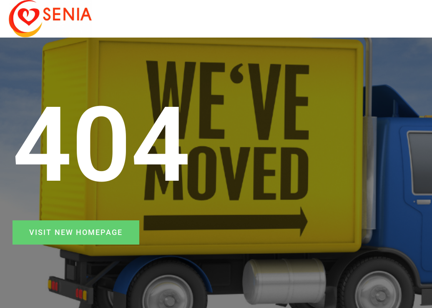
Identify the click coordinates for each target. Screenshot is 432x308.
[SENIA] (50, 19)
